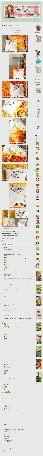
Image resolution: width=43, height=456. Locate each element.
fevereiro (37, 126)
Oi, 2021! (36, 145)
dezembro (38, 99)
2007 (36, 133)
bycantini (4, 336)
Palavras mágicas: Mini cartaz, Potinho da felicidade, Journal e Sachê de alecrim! (38, 261)
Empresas (37, 85)
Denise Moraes (5, 257)
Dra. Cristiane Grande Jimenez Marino (7, 440)
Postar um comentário (5, 450)
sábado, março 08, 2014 (6, 364)
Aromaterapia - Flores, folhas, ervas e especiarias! (38, 119)
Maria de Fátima (5, 253)
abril (37, 106)
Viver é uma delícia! (37, 218)
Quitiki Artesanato (5, 267)
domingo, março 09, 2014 (6, 389)
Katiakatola (5, 317)
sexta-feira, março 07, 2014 (6, 251)
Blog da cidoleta (5, 283)
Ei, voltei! (37, 160)
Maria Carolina (5, 307)
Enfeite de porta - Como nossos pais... (38, 171)
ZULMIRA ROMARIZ (6, 391)
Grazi (4, 262)
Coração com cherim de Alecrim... (38, 116)
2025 (36, 95)
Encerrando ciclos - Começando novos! (37, 197)
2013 (36, 128)
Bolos (36, 75)
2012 (36, 129)
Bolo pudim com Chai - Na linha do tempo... (38, 155)
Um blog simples (5, 424)
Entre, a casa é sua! (37, 192)
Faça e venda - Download (37, 83)
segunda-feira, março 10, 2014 (6, 406)
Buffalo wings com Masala (38, 117)
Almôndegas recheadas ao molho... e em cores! (38, 114)
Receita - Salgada (37, 79)
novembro (38, 100)
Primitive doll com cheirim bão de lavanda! (38, 239)
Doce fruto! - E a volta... (38, 150)
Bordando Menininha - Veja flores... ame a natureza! (38, 122)
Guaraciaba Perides (6, 326)
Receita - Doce (37, 78)
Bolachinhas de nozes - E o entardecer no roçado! (38, 124)
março (37, 107)
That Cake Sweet (5, 248)
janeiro (37, 127)
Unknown (5, 386)
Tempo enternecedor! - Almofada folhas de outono (38, 109)
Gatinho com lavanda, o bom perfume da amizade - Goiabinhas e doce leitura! (38, 267)
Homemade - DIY (37, 81)
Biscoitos (37, 76)
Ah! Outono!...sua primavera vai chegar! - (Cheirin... (38, 112)
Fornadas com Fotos (38, 82)
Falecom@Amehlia (38, 84)
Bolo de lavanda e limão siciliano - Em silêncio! (38, 223)
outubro (37, 101)
